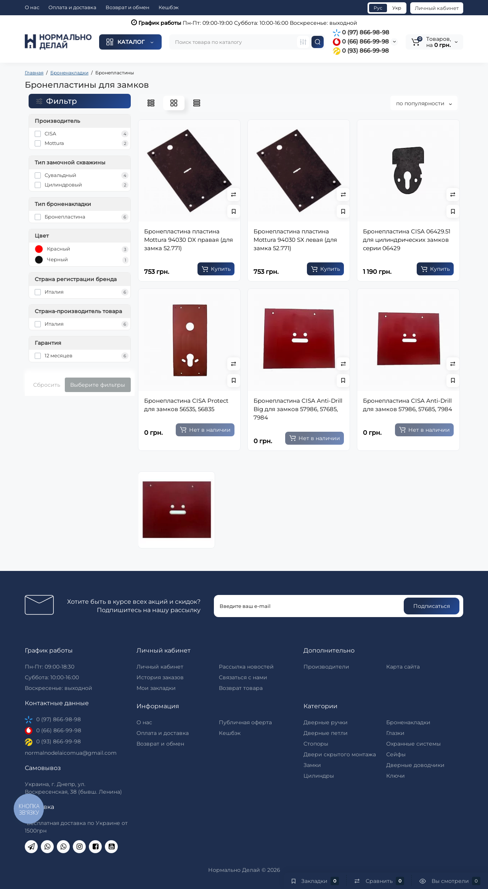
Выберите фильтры (97, 384)
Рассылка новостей (246, 666)
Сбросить (46, 384)
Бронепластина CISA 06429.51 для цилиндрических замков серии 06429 (406, 240)
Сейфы (396, 754)
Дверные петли (325, 733)
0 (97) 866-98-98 (361, 32)
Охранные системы (413, 743)
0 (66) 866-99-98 (361, 41)
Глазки (395, 733)
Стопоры (315, 743)
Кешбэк (169, 7)
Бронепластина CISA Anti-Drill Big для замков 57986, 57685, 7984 (298, 409)
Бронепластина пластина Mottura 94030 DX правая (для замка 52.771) (188, 240)
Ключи (395, 775)
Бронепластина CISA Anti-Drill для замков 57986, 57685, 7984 (407, 405)
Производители (326, 666)
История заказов (160, 677)
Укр (396, 8)
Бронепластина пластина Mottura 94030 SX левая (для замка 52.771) (295, 240)
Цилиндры (318, 775)
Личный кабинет (437, 8)
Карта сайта (403, 666)
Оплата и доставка (72, 7)
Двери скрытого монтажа (339, 754)
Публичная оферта (245, 722)
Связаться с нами (243, 677)
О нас (32, 7)
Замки (312, 765)
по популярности (424, 103)
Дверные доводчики (415, 765)
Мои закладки (156, 688)
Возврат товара (241, 688)
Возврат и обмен (127, 7)
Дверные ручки (325, 722)
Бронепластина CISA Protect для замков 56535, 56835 (186, 405)
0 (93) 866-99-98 (361, 50)
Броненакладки (408, 722)
